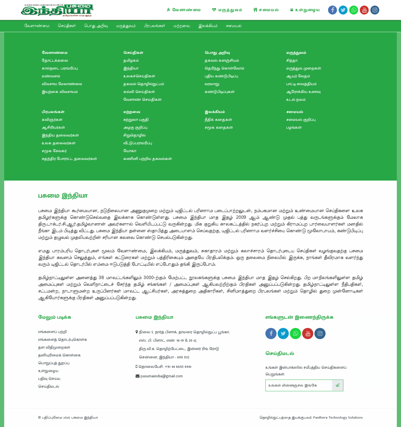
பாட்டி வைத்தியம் (301, 84)
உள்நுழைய (305, 9)
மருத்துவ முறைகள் (303, 68)
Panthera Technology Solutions (338, 417)
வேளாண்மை (184, 9)
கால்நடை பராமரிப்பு (60, 68)
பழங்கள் (294, 127)
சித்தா (291, 60)
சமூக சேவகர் (54, 151)
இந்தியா (130, 68)
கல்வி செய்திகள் (139, 91)
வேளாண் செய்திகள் (142, 99)
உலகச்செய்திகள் (139, 76)
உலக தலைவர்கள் (58, 143)
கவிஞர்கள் (52, 119)
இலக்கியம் (207, 26)
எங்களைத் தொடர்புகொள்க (62, 339)
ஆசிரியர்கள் (53, 127)
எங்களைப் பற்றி (52, 331)
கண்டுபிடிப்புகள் (219, 91)
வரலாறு (212, 84)
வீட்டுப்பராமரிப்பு (137, 143)
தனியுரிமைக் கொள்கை (59, 355)
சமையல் (266, 9)
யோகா (129, 151)
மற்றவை (181, 26)
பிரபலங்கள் (154, 26)
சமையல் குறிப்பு (301, 119)
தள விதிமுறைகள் (54, 347)
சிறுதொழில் (134, 135)
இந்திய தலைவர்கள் (60, 135)
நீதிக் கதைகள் (218, 119)
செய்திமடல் (48, 386)
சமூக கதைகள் (219, 127)
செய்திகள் (67, 26)
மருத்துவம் (227, 9)
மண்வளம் (51, 76)
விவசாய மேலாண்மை (62, 84)
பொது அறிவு (96, 26)
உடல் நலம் (295, 99)
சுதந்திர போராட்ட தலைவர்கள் (69, 158)
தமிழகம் (131, 60)
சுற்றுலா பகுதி (136, 119)
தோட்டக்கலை (55, 60)
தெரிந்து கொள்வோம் (224, 68)
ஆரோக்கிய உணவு (303, 91)
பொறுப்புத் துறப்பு (53, 363)
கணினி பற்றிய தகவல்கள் (147, 158)
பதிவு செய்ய (49, 378)
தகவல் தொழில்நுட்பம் (143, 84)
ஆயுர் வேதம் (298, 76)
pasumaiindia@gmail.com (159, 376)
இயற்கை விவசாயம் (60, 91)
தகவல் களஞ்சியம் (222, 60)
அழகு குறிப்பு (135, 127)
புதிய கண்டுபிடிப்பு (221, 76)
